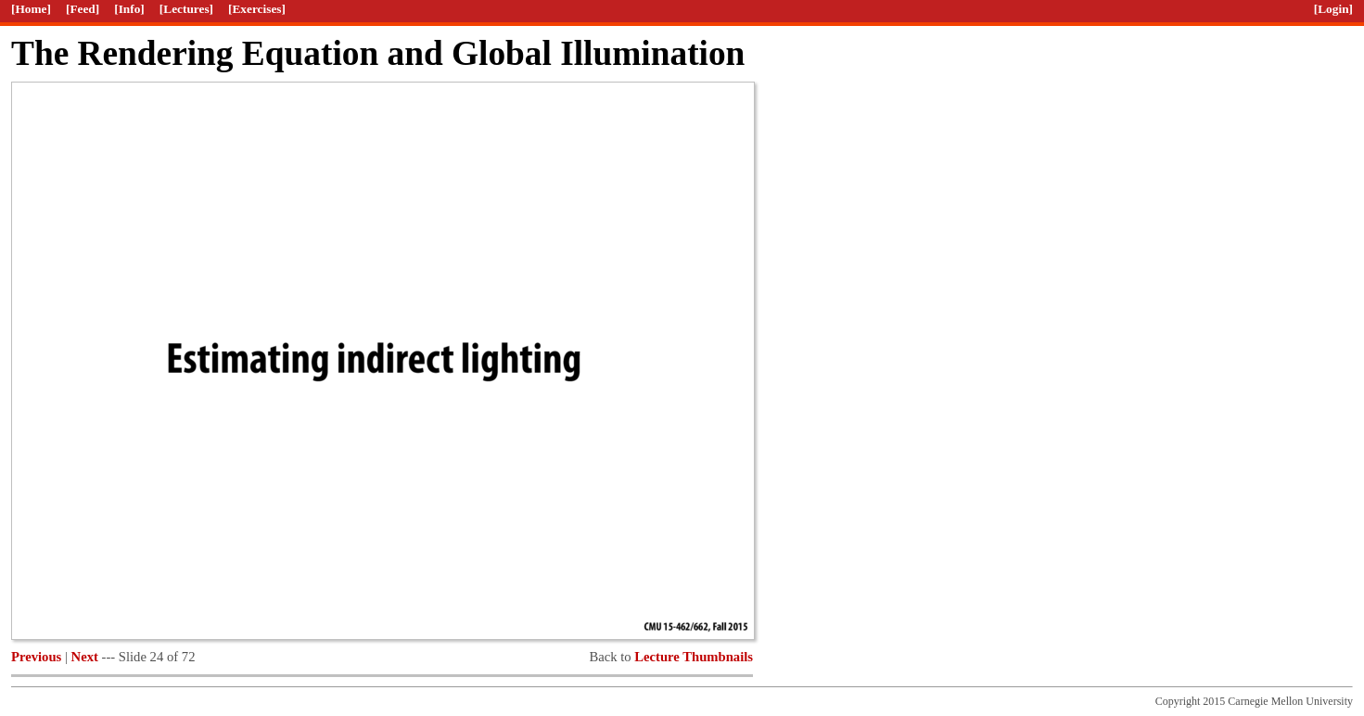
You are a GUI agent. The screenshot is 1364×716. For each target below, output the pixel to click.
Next (84, 656)
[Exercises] (257, 9)
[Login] (1333, 9)
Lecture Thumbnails (693, 656)
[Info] (129, 9)
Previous (36, 656)
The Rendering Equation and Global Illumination (378, 53)
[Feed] (82, 9)
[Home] (31, 9)
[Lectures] (186, 9)
